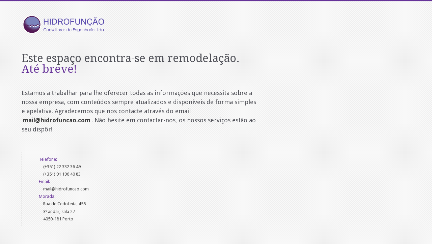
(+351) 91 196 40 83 (62, 174)
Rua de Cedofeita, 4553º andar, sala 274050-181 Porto (64, 211)
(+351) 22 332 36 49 (62, 166)
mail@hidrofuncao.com (66, 188)
